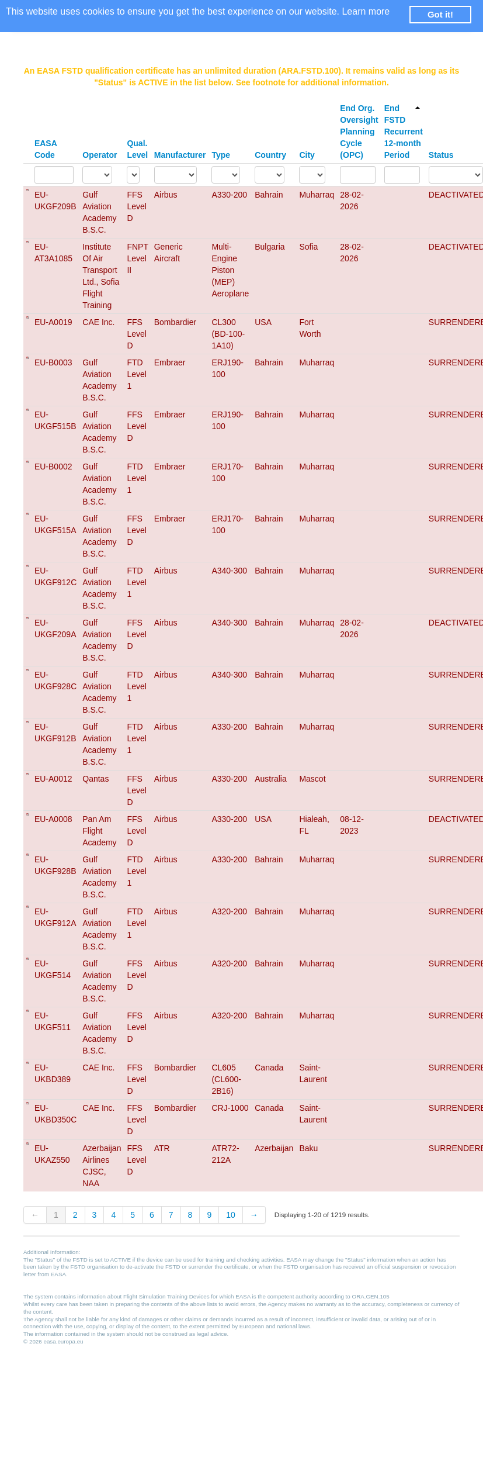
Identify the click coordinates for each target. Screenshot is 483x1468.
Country (270, 155)
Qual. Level (137, 149)
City (306, 155)
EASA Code (45, 149)
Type (220, 155)
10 (230, 1215)
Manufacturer (180, 155)
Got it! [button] (440, 14)
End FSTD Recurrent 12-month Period (403, 131)
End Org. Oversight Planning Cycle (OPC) (359, 131)
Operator (99, 155)
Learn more (366, 11)
